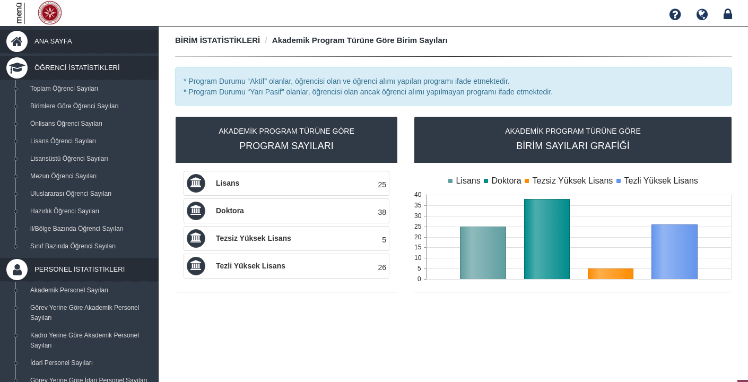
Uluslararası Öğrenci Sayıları (70, 193)
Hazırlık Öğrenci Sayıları (64, 211)
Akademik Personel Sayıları (69, 290)
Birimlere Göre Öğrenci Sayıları (74, 106)
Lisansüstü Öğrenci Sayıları (69, 158)
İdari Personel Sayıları (61, 363)
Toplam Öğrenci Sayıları (64, 88)
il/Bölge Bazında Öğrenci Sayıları (77, 228)
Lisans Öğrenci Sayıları (63, 141)
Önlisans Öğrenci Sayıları (66, 123)
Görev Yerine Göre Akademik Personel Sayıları (84, 313)
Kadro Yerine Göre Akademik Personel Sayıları (84, 340)
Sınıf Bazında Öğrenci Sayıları (73, 246)
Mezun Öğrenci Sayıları (63, 176)
